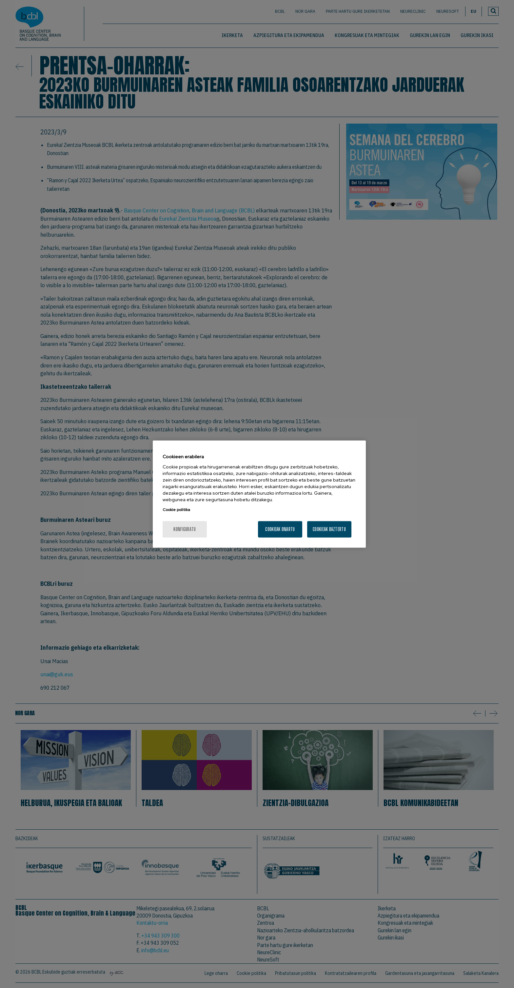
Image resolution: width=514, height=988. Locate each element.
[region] (259, 494)
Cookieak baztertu (329, 529)
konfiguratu (184, 529)
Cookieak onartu (280, 529)
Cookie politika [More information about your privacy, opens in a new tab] (176, 509)
